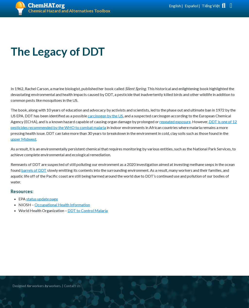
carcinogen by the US (105, 115)
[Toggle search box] (224, 6)
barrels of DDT (33, 170)
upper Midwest (23, 139)
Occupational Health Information (62, 204)
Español (191, 5)
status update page (42, 199)
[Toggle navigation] (231, 6)
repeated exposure (175, 121)
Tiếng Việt (211, 5)
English (175, 5)
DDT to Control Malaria (88, 210)
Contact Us (72, 286)
